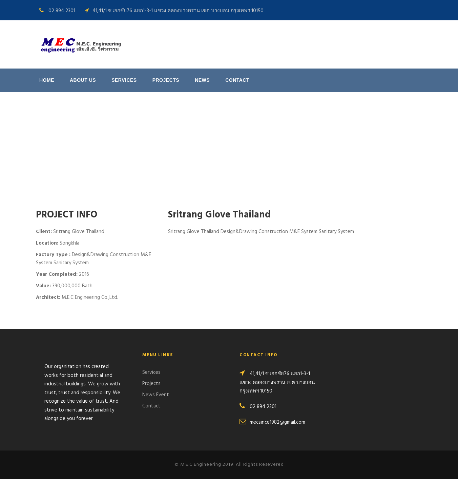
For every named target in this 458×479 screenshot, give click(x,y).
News (202, 80)
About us (83, 80)
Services (124, 80)
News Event (155, 395)
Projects (165, 80)
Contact (237, 80)
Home (46, 80)
